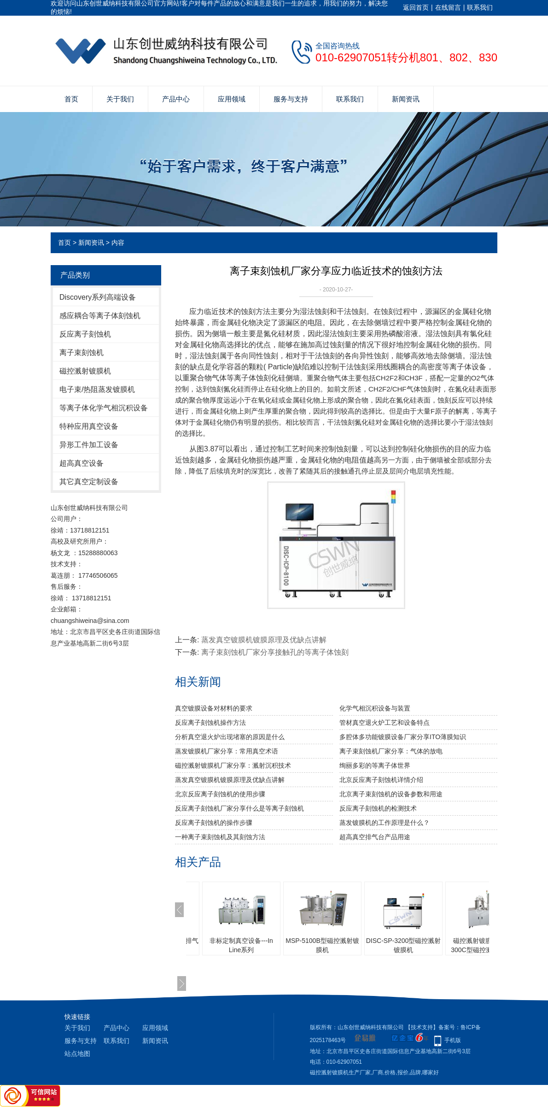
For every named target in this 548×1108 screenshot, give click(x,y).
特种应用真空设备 (88, 426)
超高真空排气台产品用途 (374, 837)
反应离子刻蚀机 (85, 334)
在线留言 (448, 7)
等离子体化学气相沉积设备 (103, 408)
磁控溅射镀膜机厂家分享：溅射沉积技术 (233, 765)
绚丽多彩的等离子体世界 (374, 765)
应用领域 (231, 99)
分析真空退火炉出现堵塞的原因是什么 (230, 737)
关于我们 (120, 99)
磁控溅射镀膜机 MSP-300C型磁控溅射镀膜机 (484, 945)
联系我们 (480, 7)
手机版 (452, 1040)
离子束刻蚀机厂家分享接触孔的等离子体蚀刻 (275, 652)
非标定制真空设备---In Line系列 (241, 945)
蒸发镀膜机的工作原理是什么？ (384, 822)
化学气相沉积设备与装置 (374, 708)
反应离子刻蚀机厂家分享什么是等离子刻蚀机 (239, 808)
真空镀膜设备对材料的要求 (213, 708)
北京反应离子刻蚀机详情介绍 (381, 779)
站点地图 (77, 1053)
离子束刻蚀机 (81, 352)
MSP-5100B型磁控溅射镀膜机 (322, 945)
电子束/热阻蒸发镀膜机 (97, 389)
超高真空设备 (81, 463)
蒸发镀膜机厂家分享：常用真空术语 (226, 751)
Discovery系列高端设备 (97, 297)
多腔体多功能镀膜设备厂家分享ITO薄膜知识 (402, 737)
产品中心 (176, 99)
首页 (71, 99)
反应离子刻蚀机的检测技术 (378, 808)
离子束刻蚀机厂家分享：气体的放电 (391, 751)
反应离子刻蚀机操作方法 (210, 722)
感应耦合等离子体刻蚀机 (99, 316)
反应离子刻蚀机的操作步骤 (213, 822)
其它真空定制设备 (88, 482)
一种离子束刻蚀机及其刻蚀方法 (220, 837)
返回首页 (416, 7)
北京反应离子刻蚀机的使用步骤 (220, 794)
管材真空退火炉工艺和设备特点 (384, 722)
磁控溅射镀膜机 (85, 371)
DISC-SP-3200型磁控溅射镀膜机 (403, 945)
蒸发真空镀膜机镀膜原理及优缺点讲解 (263, 640)
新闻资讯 (406, 99)
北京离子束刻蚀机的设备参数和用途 (391, 794)
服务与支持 (291, 99)
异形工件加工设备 (88, 445)
